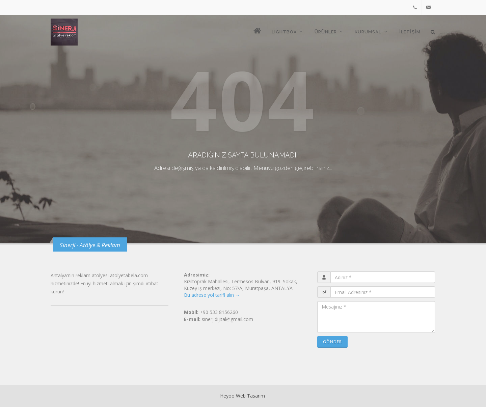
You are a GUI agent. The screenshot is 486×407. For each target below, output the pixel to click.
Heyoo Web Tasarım (242, 396)
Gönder (332, 342)
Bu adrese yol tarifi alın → (212, 295)
